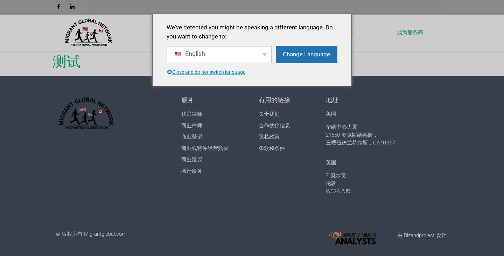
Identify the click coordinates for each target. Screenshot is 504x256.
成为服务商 (410, 32)
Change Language (306, 54)
